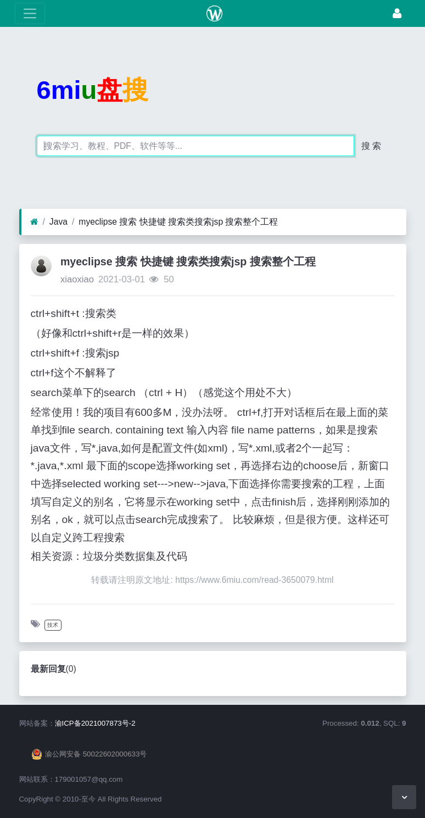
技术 (52, 625)
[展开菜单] (30, 13)
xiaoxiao (77, 279)
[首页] (34, 222)
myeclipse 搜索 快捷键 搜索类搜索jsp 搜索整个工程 (178, 221)
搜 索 (371, 146)
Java (58, 221)
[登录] (397, 13)
